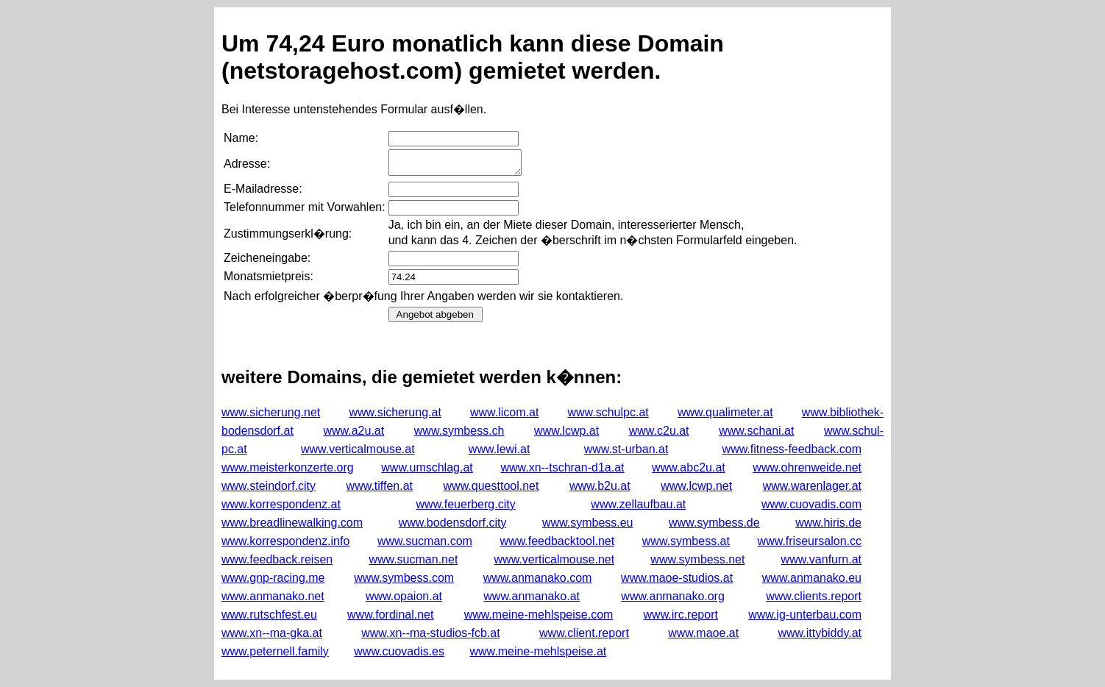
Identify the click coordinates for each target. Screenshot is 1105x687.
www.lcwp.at (566, 430)
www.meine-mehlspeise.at (537, 651)
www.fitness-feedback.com (791, 449)
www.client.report (584, 633)
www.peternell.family (275, 651)
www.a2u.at (353, 430)
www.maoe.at (703, 633)
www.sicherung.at (395, 412)
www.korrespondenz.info (285, 541)
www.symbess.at (686, 541)
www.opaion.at (404, 596)
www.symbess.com (404, 578)
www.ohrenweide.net (807, 467)
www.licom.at (504, 412)
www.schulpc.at (607, 412)
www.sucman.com (424, 541)
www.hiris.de (828, 522)
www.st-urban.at (626, 449)
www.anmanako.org (673, 596)
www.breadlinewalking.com (292, 522)
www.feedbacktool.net (557, 541)
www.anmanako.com (537, 578)
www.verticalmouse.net (554, 559)
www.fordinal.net (390, 614)
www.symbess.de (714, 522)
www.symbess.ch (459, 430)
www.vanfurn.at (821, 559)
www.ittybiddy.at (819, 633)
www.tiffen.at (380, 486)
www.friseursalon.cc (809, 541)
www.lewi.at (499, 449)
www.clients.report (813, 596)
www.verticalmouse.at (358, 449)
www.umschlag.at (427, 467)
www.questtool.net (491, 486)
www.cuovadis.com (811, 504)
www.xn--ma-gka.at (271, 633)
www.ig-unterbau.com (804, 614)
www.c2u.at (659, 430)
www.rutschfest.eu (269, 614)
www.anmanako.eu (811, 578)
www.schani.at (756, 430)
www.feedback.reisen (277, 559)
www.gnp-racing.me (273, 578)
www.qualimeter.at (725, 412)
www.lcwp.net (696, 486)
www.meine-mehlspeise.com (539, 614)
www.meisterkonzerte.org (287, 467)
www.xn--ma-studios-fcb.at (430, 633)
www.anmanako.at (531, 596)
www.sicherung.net (270, 412)
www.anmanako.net (272, 596)
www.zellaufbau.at (638, 504)
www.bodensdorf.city (453, 522)
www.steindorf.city (268, 486)
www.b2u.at (599, 486)
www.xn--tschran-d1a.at (562, 467)
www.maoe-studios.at (677, 578)
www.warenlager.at (812, 486)
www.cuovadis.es (399, 651)
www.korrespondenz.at (281, 504)
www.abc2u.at (688, 467)
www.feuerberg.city (466, 504)
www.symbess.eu (587, 522)
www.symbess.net (697, 559)
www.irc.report (681, 614)
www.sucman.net (413, 559)
